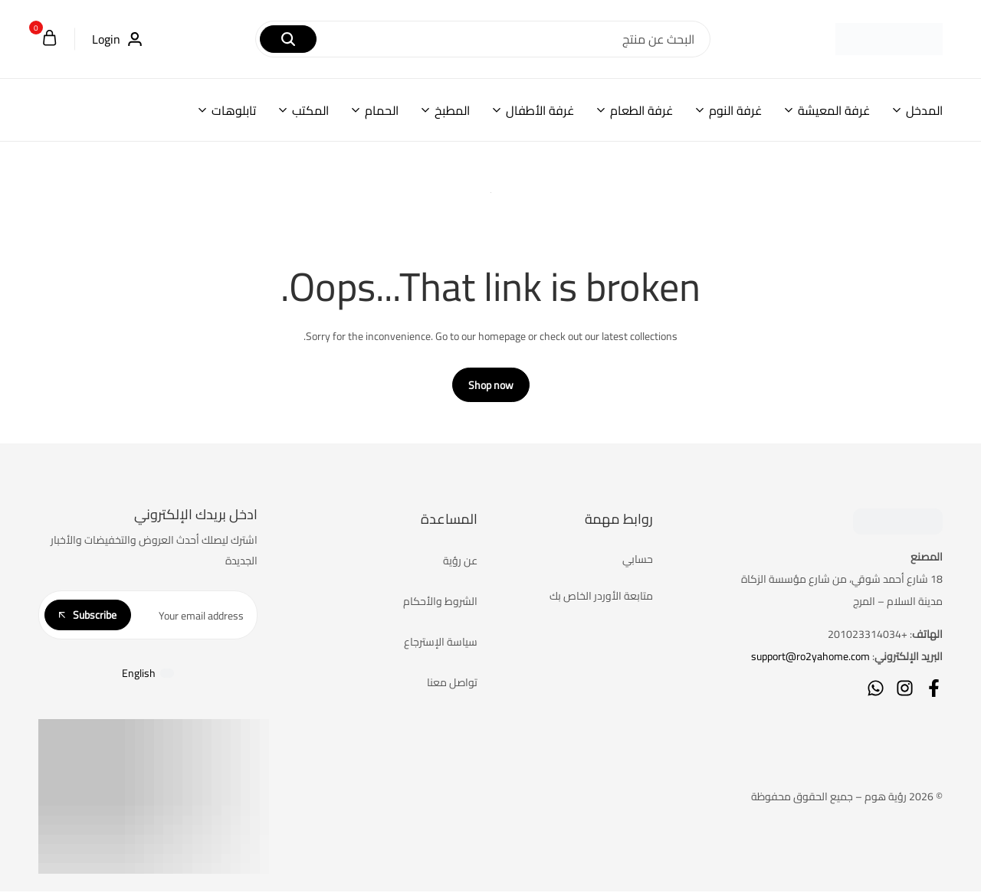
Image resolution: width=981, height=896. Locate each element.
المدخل (924, 110)
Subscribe (87, 620)
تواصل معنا (452, 688)
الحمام (382, 110)
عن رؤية (460, 567)
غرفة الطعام (641, 110)
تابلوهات (234, 110)
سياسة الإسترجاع (440, 648)
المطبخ (452, 110)
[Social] (934, 694)
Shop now (490, 391)
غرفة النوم (735, 110)
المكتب (310, 110)
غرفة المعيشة (834, 110)
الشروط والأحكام (440, 607)
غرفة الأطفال (540, 110)
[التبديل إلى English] (148, 678)
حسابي (637, 565)
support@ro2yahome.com (810, 662)
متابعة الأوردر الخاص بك (601, 602)
